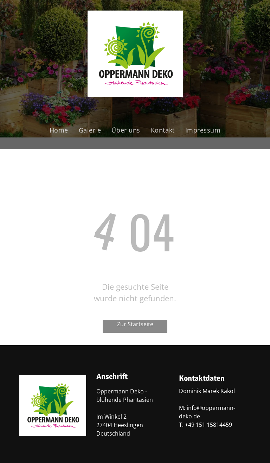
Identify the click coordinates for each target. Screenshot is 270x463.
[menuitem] (58, 130)
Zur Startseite (135, 324)
